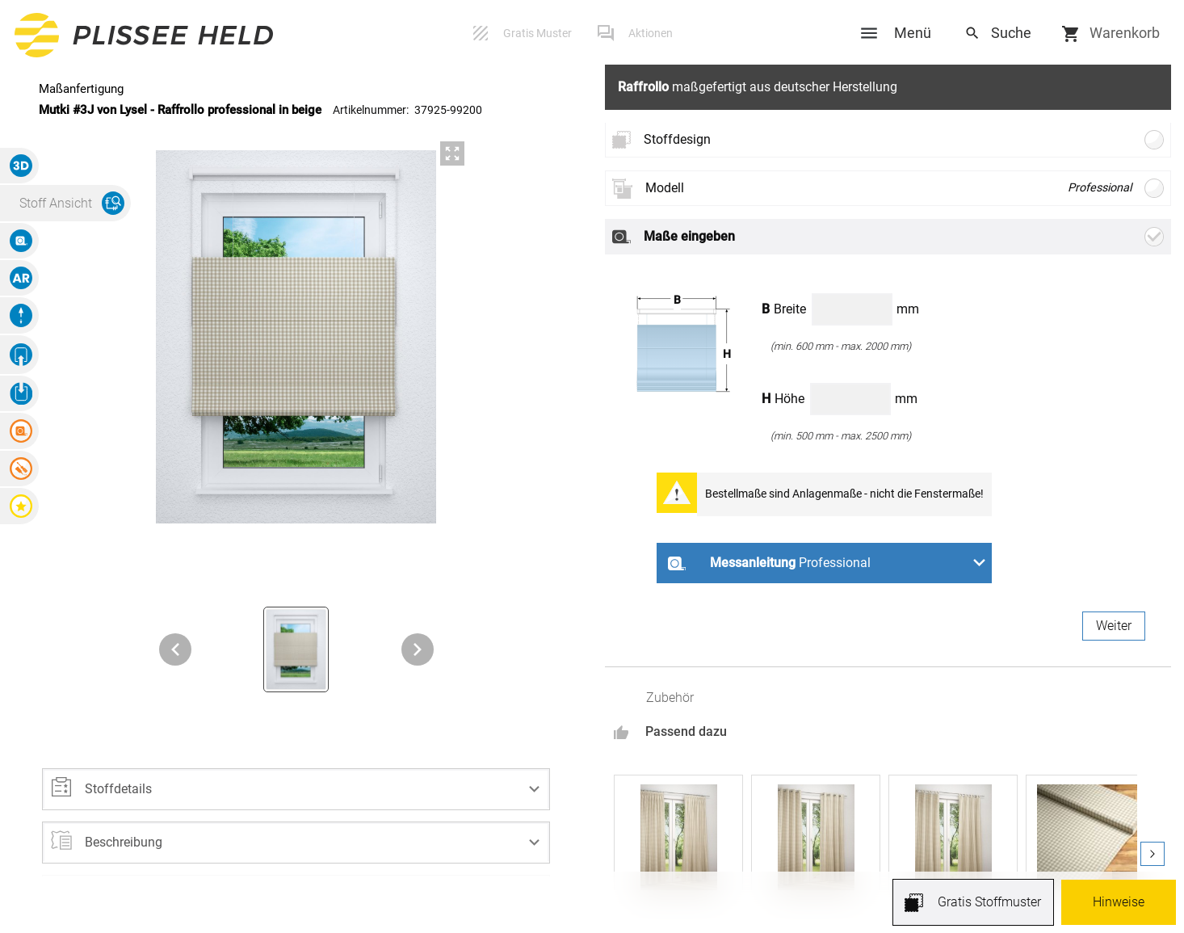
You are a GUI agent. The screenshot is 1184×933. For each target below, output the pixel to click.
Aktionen (650, 33)
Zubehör (670, 697)
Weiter (1114, 625)
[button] (296, 789)
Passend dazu (686, 731)
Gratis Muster (537, 33)
